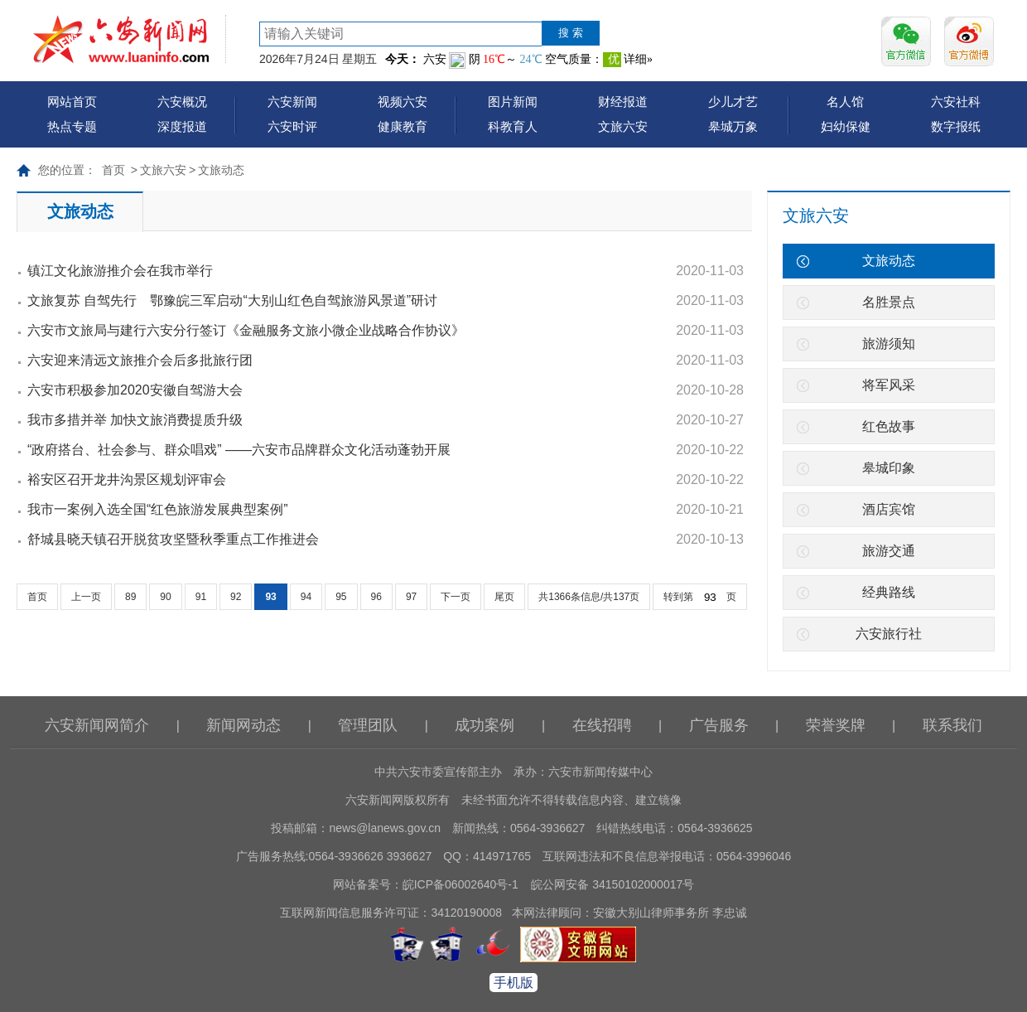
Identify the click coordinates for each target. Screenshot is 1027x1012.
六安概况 (182, 101)
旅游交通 (888, 551)
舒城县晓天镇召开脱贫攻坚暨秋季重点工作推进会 (173, 539)
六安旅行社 (889, 634)
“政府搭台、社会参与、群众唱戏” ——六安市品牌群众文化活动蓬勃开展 (239, 450)
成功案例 (484, 725)
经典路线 (888, 592)
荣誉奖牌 (835, 725)
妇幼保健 (845, 126)
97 (411, 597)
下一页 (455, 597)
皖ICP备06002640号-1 (460, 884)
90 (165, 597)
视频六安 (402, 101)
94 (306, 597)
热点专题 (72, 126)
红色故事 (888, 426)
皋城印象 (888, 468)
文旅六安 (623, 126)
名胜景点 (888, 302)
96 (376, 597)
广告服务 (719, 725)
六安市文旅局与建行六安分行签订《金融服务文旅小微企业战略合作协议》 (246, 330)
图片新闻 (513, 101)
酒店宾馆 (888, 509)
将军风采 (888, 385)
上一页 (86, 597)
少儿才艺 (733, 101)
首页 (113, 170)
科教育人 (513, 126)
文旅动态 (221, 170)
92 (235, 597)
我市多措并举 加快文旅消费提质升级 (135, 420)
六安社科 (956, 101)
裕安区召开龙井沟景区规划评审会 (126, 479)
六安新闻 (292, 101)
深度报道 (182, 126)
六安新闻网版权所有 (397, 799)
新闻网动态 (243, 725)
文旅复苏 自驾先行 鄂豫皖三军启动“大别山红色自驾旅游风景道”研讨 (232, 300)
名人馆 (845, 101)
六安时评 (292, 126)
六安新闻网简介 (97, 725)
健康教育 (402, 126)
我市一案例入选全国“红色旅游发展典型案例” (157, 509)
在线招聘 (602, 725)
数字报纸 (956, 126)
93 (270, 597)
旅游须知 (888, 344)
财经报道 (623, 101)
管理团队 (368, 725)
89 (130, 597)
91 (200, 597)
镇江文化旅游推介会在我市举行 (120, 271)
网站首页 (72, 101)
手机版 (513, 983)
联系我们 (952, 725)
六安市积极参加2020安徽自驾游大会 (135, 390)
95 (340, 597)
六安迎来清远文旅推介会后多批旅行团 (140, 360)
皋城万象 (733, 126)
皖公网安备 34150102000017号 (612, 884)
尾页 (504, 597)
